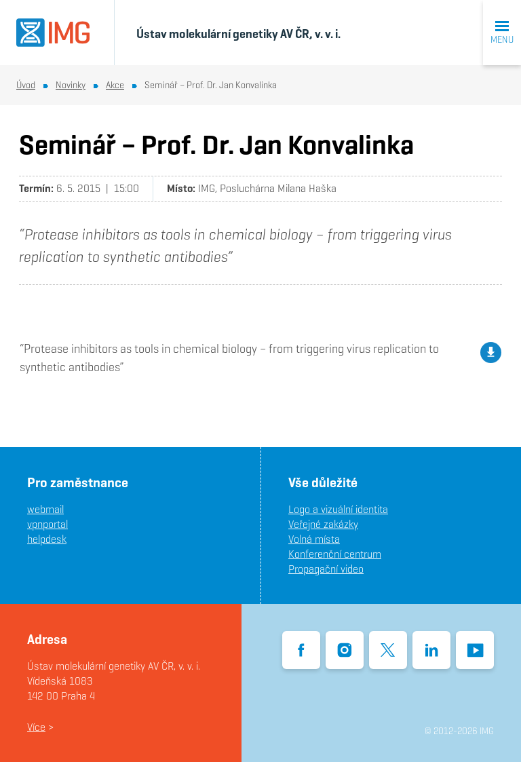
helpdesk (46, 539)
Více (36, 727)
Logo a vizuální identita (338, 509)
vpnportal (47, 524)
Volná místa (314, 539)
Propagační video (326, 569)
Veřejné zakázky (323, 524)
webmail (45, 509)
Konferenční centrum (334, 554)
